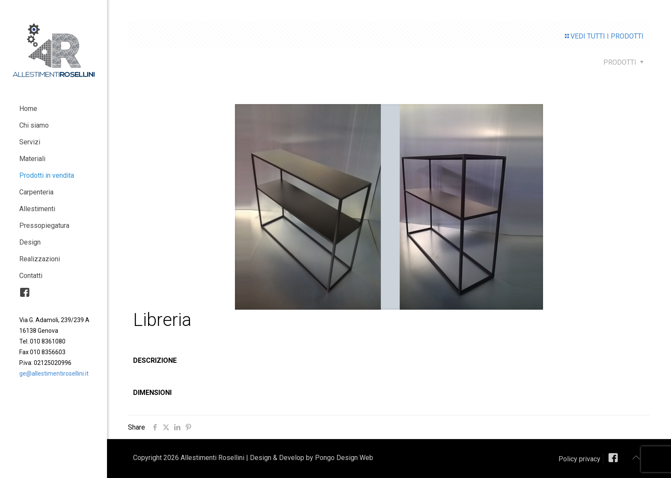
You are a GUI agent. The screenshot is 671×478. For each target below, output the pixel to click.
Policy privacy (579, 459)
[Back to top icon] (636, 457)
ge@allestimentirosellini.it (54, 373)
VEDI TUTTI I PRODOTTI (604, 36)
